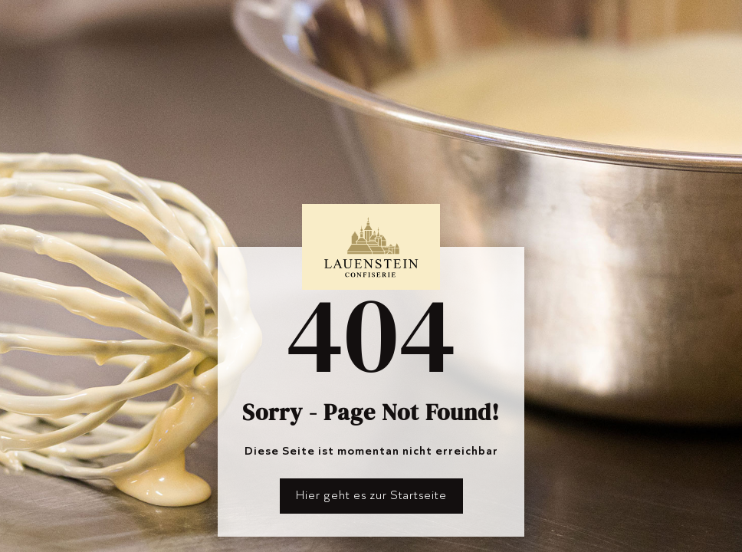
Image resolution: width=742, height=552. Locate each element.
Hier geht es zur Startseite (371, 495)
